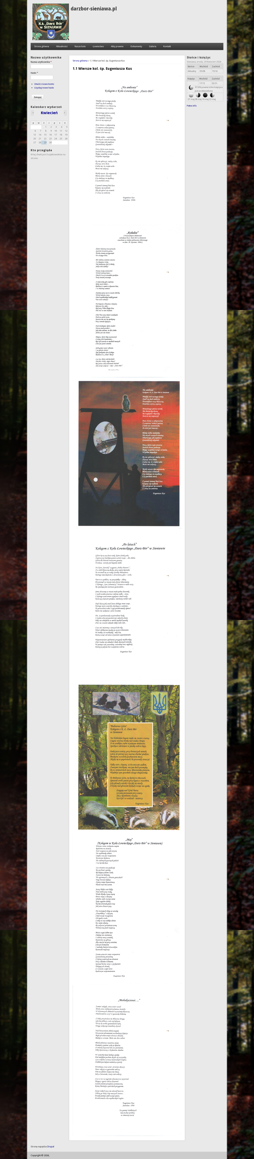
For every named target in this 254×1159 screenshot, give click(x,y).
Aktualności (62, 46)
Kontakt (167, 46)
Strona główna (41, 46)
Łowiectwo (98, 46)
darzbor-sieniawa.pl (94, 9)
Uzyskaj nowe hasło (44, 87)
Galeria (152, 46)
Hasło (34, 73)
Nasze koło (80, 46)
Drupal (50, 1146)
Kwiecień (49, 112)
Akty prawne (117, 46)
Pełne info (192, 105)
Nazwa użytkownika (41, 62)
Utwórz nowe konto (44, 84)
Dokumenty (136, 46)
